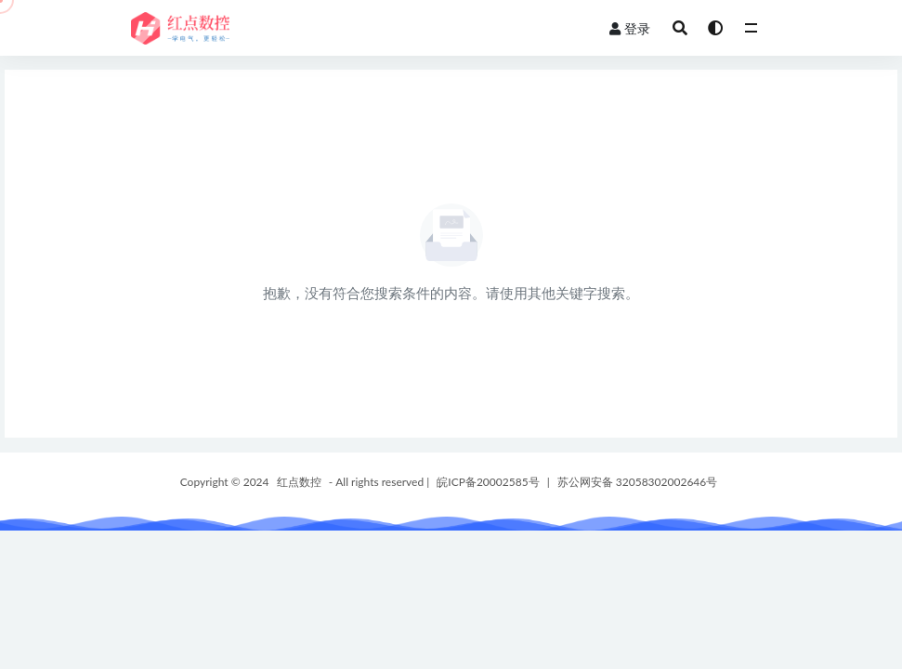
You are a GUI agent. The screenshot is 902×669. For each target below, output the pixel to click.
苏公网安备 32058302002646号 (637, 482)
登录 (629, 28)
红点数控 (299, 482)
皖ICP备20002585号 (488, 482)
